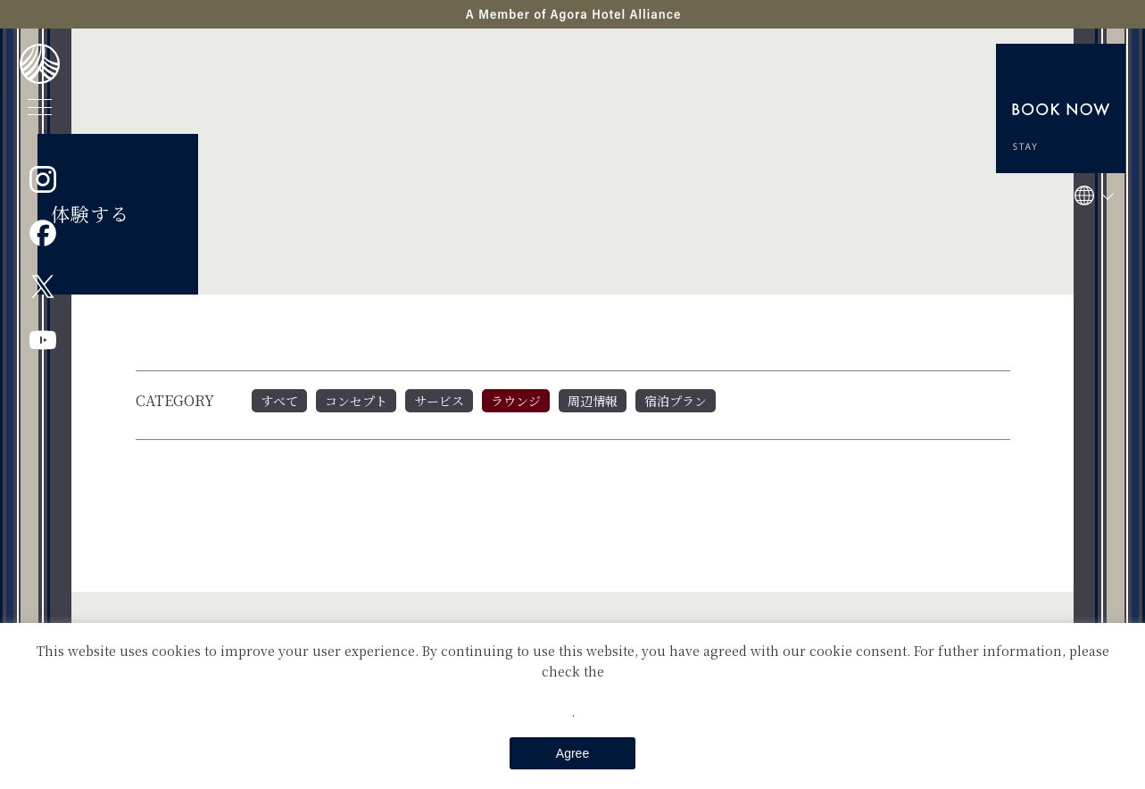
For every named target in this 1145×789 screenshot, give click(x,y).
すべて (279, 401)
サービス (439, 401)
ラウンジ (516, 401)
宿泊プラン (675, 401)
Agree (572, 753)
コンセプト (356, 401)
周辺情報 (593, 401)
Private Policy (573, 691)
